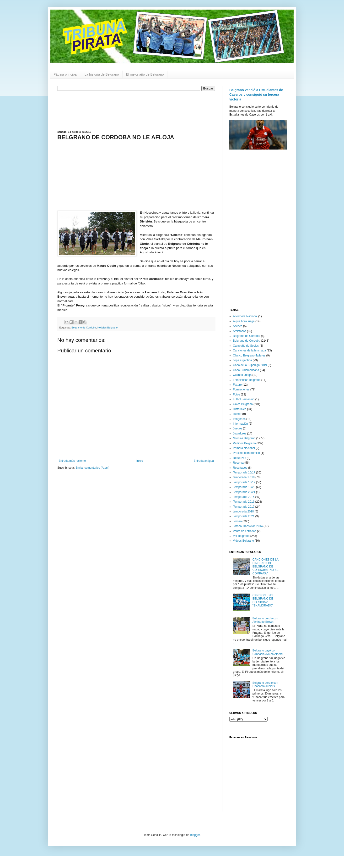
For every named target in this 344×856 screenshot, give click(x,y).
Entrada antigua (204, 460)
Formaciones (241, 389)
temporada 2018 (243, 511)
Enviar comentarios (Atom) (92, 467)
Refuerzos (239, 458)
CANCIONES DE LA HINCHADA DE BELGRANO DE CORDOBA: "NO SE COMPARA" (266, 566)
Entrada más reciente (72, 460)
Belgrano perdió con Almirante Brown (265, 620)
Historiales (239, 409)
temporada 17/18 (244, 477)
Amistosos (239, 331)
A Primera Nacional (245, 316)
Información (240, 423)
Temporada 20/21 (244, 492)
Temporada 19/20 (244, 487)
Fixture (237, 384)
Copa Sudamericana (246, 370)
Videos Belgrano (243, 540)
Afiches (237, 326)
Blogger (195, 835)
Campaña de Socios (246, 345)
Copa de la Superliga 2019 (250, 365)
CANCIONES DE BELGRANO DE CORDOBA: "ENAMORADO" (263, 600)
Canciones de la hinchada (249, 350)
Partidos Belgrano (244, 443)
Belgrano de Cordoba (83, 327)
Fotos (236, 394)
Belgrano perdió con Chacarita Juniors (265, 684)
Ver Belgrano (241, 536)
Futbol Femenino (243, 399)
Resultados (240, 467)
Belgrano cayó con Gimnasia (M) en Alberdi (268, 652)
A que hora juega (244, 321)
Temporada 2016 (243, 501)
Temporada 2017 (243, 506)
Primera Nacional (244, 448)
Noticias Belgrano (107, 327)
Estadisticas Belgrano (246, 380)
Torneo (237, 521)
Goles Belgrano (243, 404)
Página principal (65, 74)
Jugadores (239, 433)
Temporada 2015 (243, 497)
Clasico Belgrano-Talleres (249, 355)
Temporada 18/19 (244, 482)
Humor (237, 414)
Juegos (237, 428)
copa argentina (242, 360)
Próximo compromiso (246, 453)
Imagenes (239, 419)
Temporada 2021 (243, 516)
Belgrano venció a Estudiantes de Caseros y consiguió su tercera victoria (256, 94)
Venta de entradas (244, 531)
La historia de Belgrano (102, 74)
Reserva (238, 462)
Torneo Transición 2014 (248, 526)
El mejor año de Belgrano (145, 74)
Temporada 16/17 (244, 472)
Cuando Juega (242, 375)
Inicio (139, 460)
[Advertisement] (136, 110)
